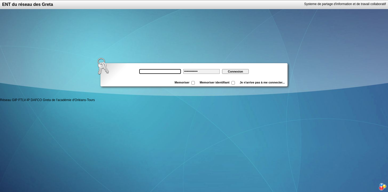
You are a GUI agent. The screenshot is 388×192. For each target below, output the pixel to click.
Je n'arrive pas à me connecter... (263, 82)
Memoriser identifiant (214, 82)
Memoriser (181, 82)
